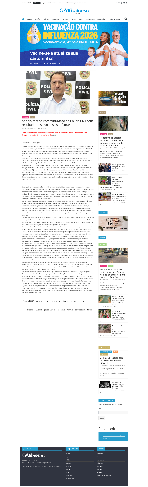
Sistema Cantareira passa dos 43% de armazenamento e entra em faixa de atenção (118, 300)
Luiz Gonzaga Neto (106, 352)
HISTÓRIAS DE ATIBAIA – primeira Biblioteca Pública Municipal (118, 385)
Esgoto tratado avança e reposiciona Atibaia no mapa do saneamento (64, 3)
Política (46, 19)
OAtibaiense (42, 128)
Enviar (102, 418)
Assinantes (100, 454)
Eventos (65, 19)
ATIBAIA (113, 78)
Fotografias (100, 460)
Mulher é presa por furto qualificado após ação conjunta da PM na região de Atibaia (119, 197)
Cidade (29, 19)
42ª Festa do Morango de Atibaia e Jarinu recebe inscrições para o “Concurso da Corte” (119, 315)
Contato (99, 469)
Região (37, 19)
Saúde (81, 19)
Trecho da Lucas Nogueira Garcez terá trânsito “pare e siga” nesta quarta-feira (61, 310)
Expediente (100, 466)
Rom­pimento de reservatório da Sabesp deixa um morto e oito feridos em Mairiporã (118, 329)
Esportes (55, 19)
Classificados (70, 479)
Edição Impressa (114, 19)
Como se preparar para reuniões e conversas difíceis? (111, 360)
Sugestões (100, 472)
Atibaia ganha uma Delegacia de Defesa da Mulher (118, 166)
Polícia (73, 19)
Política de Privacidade (104, 476)
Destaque (25, 117)
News (115, 352)
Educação (101, 19)
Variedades (90, 19)
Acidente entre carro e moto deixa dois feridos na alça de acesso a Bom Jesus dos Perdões (112, 273)
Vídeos (99, 457)
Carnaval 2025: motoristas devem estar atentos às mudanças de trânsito (52, 301)
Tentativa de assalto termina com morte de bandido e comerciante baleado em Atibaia (111, 141)
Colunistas (100, 463)
